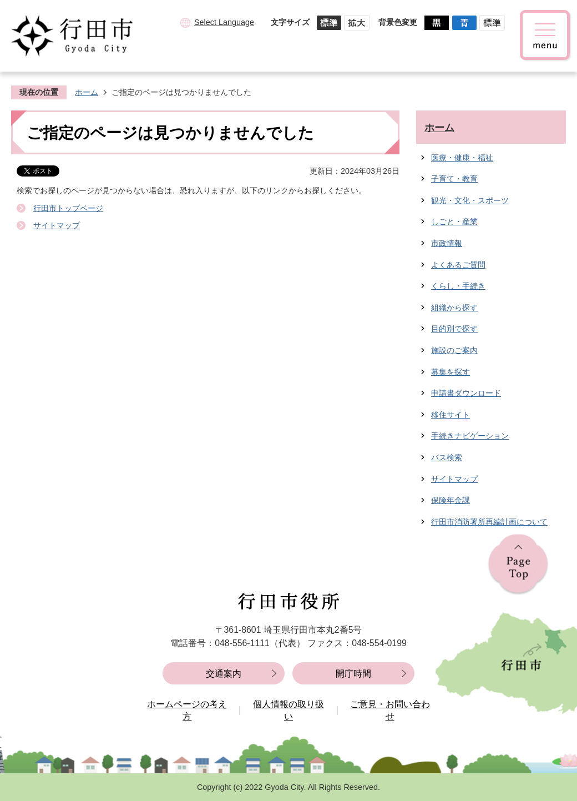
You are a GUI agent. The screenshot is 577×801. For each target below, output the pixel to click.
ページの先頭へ (518, 565)
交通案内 (223, 673)
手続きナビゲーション (470, 435)
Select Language (224, 22)
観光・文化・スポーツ (470, 200)
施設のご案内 (454, 350)
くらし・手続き (458, 285)
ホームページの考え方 (187, 710)
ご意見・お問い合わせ (390, 710)
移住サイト (450, 414)
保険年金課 (450, 500)
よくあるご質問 (458, 264)
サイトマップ (56, 225)
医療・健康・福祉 (462, 157)
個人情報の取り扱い (288, 710)
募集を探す (450, 371)
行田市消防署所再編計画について (489, 521)
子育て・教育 (454, 178)
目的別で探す (454, 328)
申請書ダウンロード (466, 393)
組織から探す (454, 307)
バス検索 (446, 457)
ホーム (86, 92)
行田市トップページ (68, 208)
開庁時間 (353, 673)
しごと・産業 (454, 221)
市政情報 (446, 243)
